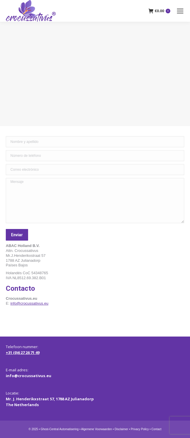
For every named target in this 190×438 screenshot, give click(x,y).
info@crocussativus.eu (29, 303)
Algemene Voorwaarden (96, 429)
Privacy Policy (140, 429)
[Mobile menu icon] (180, 11)
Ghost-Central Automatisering (59, 429)
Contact (156, 429)
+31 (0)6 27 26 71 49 (22, 352)
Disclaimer (121, 429)
